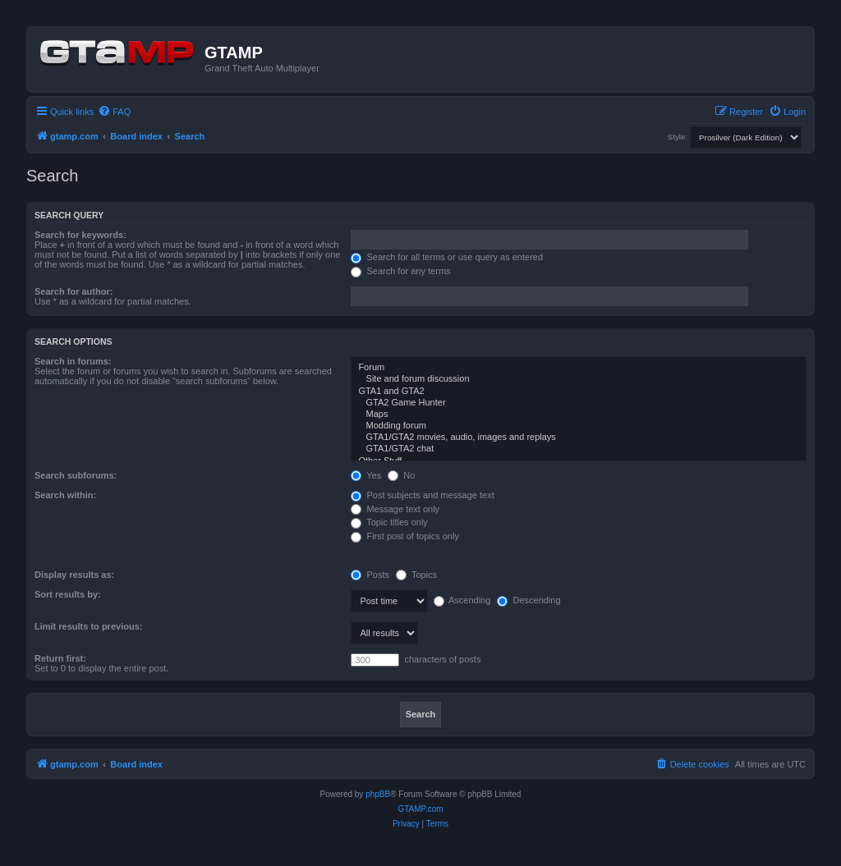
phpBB (377, 794)
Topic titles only (389, 522)
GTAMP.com (420, 808)
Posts (370, 575)
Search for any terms (400, 271)
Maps (578, 414)
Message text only (395, 509)
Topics (416, 575)
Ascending (462, 600)
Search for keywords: (80, 235)
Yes (366, 475)
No (401, 475)
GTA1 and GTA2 (578, 391)
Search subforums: (75, 475)
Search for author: (73, 291)
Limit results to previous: (88, 626)
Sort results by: (67, 594)
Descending (528, 600)
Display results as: (74, 575)
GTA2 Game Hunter (578, 403)
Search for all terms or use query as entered (447, 257)
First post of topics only (405, 536)
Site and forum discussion (578, 379)
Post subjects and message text (422, 495)
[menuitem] (114, 111)
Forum (578, 367)
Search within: (65, 495)
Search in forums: (73, 361)
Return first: (60, 658)
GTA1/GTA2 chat (578, 449)
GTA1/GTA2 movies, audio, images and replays (578, 437)
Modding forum (578, 426)
